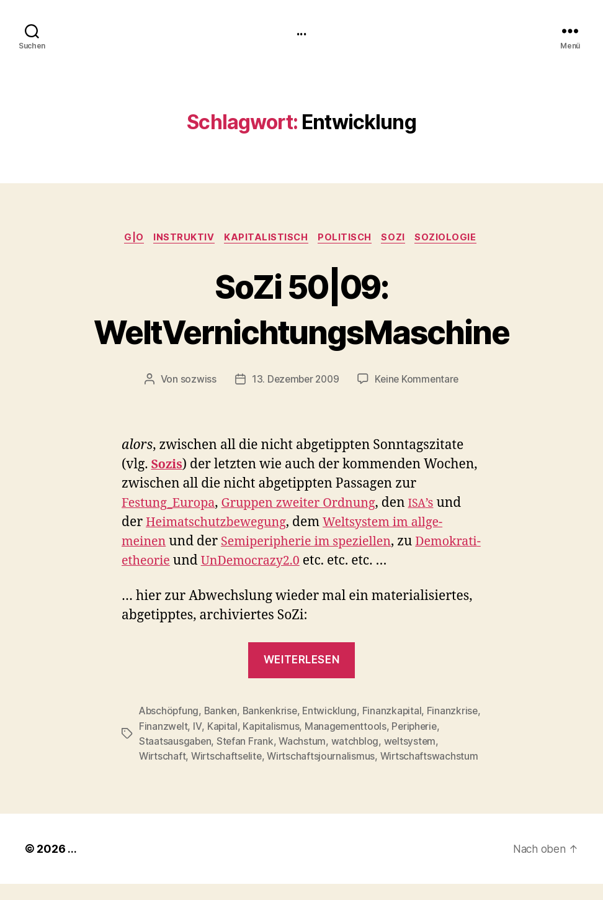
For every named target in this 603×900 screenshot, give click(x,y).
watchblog (410, 743)
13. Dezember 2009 (293, 381)
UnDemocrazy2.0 (322, 563)
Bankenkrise (273, 713)
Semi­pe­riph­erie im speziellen (314, 543)
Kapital (278, 728)
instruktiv (180, 239)
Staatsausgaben (228, 743)
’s (438, 505)
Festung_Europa (171, 505)
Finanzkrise (164, 728)
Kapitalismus (328, 728)
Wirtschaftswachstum (188, 772)
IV (253, 728)
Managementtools (403, 728)
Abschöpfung (169, 713)
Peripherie (162, 743)
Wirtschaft (221, 758)
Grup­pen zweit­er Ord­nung (309, 505)
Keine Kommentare (419, 381)
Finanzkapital (397, 713)
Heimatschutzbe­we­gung (220, 524)
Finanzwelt (220, 728)
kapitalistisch (265, 239)
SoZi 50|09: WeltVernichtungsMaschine (301, 309)
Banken (223, 713)
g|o (128, 239)
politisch (348, 239)
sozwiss (195, 381)
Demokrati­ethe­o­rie (180, 563)
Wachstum (357, 743)
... (301, 31)
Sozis (167, 466)
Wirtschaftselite (287, 758)
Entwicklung (334, 713)
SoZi (399, 239)
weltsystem (165, 758)
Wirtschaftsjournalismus (383, 758)
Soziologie (455, 239)
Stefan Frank (299, 743)
